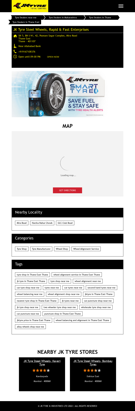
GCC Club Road (65, 222)
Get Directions (67, 190)
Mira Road (22, 222)
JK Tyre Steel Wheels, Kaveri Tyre (42, 362)
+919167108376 (26, 51)
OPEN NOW (53, 57)
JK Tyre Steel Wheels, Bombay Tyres (92, 362)
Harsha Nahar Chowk (42, 222)
